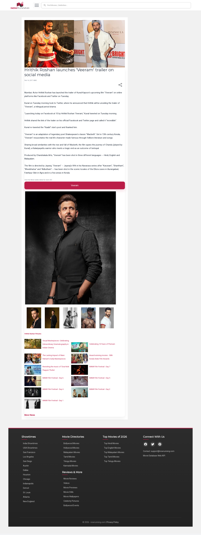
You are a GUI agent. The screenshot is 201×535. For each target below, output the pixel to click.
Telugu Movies (70, 461)
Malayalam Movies (72, 452)
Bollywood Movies (71, 443)
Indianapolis (28, 483)
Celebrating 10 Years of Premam (102, 344)
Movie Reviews (70, 479)
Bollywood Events (71, 505)
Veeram (74, 185)
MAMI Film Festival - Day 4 (53, 389)
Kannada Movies (71, 466)
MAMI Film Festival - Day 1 (53, 400)
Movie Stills (68, 492)
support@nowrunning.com (162, 451)
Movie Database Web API (154, 456)
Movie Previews (70, 487)
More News (29, 415)
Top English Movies (112, 448)
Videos (67, 483)
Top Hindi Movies (111, 443)
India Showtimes (30, 443)
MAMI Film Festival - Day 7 (99, 367)
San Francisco (29, 452)
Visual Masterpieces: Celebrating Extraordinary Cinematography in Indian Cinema (56, 344)
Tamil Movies (69, 457)
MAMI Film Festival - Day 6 (53, 378)
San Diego (27, 461)
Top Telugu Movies (112, 461)
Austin (26, 466)
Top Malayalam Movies (114, 452)
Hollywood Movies (71, 448)
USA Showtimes (30, 448)
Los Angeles (28, 457)
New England (28, 501)
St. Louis (26, 492)
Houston (26, 474)
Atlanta (26, 497)
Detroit (26, 488)
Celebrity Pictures (71, 501)
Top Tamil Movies (111, 457)
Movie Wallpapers (71, 496)
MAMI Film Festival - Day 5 (99, 378)
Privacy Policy (113, 522)
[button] (116, 5)
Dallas (25, 470)
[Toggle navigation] (36, 5)
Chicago (26, 479)
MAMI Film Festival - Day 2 (99, 389)
